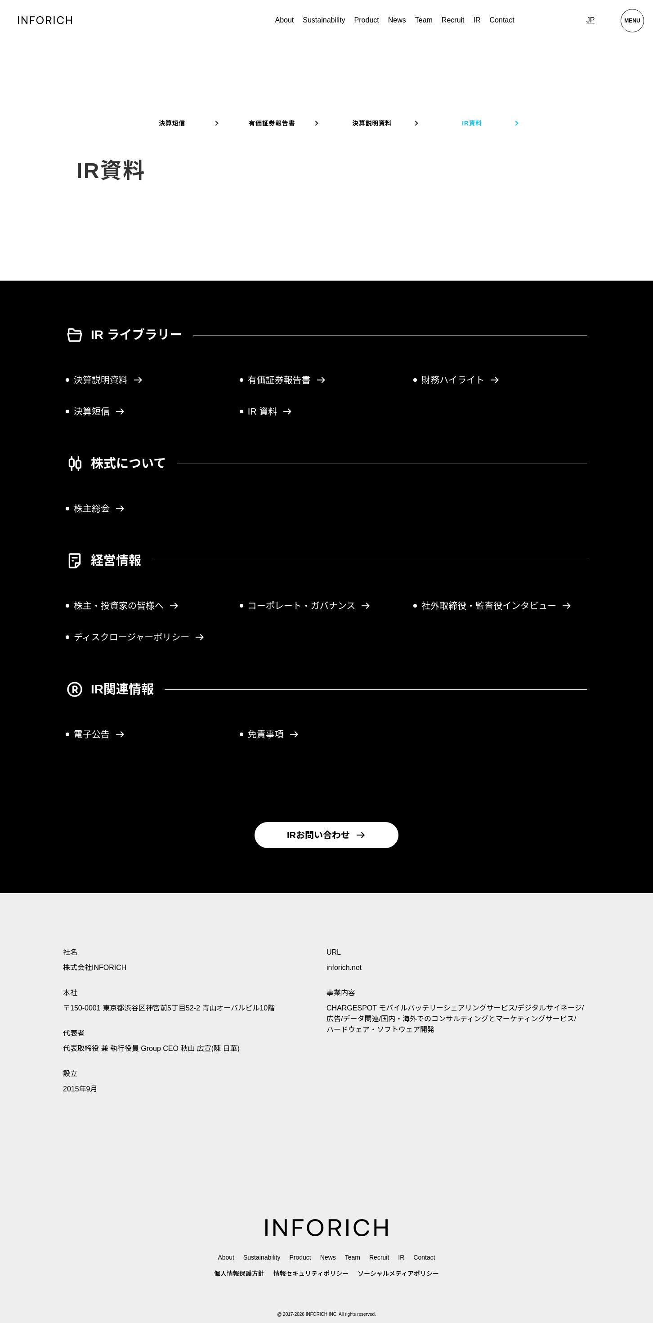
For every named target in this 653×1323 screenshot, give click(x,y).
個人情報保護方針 (239, 1273)
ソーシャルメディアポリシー (398, 1273)
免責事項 (273, 734)
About (284, 20)
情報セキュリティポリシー (311, 1273)
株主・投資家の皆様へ (126, 605)
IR (477, 20)
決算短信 (172, 123)
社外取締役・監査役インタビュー (496, 605)
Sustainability (324, 20)
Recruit (453, 20)
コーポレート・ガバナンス (309, 605)
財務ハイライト (460, 380)
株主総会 (99, 508)
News (397, 20)
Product (300, 1257)
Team (424, 20)
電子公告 (99, 734)
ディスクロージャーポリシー (139, 637)
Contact (502, 20)
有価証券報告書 (272, 123)
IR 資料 (270, 411)
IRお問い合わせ (326, 835)
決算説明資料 (372, 123)
